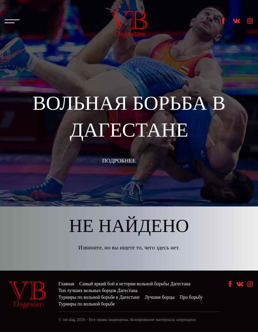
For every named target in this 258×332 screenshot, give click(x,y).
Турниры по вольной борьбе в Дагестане (99, 297)
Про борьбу (191, 297)
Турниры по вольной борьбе (86, 303)
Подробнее (119, 160)
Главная (66, 283)
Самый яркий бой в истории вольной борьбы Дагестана (134, 283)
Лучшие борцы (160, 297)
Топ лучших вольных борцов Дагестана (97, 290)
